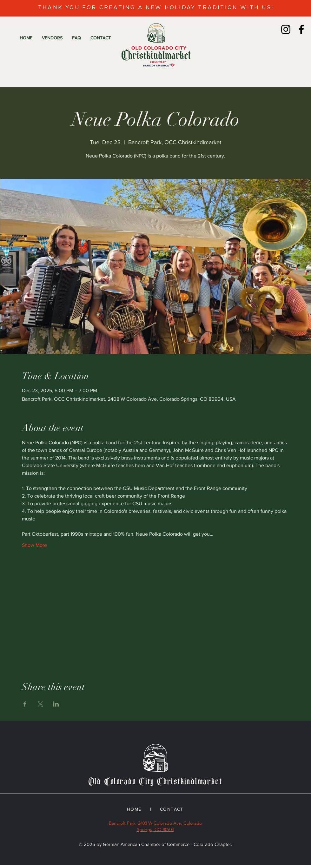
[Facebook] (301, 29)
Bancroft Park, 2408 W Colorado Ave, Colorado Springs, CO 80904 (155, 826)
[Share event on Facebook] (25, 704)
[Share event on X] (40, 704)
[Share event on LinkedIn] (56, 704)
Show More (34, 545)
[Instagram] (286, 29)
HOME (134, 809)
